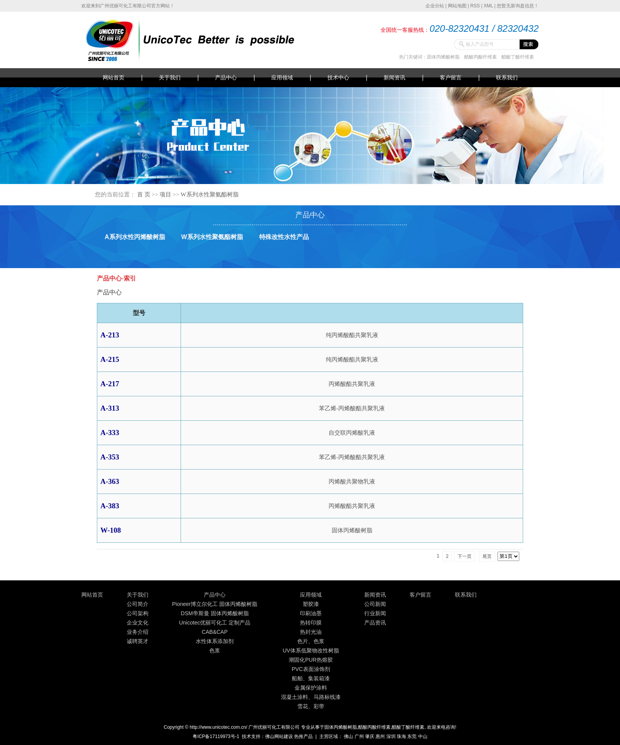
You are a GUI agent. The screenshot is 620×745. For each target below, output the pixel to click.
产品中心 (226, 77)
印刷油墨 (311, 613)
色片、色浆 (310, 641)
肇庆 (369, 736)
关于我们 (170, 77)
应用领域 (282, 77)
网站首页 (113, 77)
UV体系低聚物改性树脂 (310, 650)
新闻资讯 (394, 77)
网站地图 (457, 6)
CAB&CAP (215, 632)
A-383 (109, 506)
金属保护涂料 (310, 688)
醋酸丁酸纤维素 (517, 57)
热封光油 (311, 632)
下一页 (465, 556)
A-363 (109, 481)
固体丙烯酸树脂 (443, 57)
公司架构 (137, 613)
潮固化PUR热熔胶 (311, 660)
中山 (422, 736)
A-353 (109, 457)
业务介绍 (137, 632)
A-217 (109, 384)
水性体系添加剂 (215, 641)
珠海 (401, 736)
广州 (359, 736)
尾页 (487, 556)
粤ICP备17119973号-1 (216, 736)
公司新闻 (375, 604)
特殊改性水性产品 (284, 237)
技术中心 (338, 77)
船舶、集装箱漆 (311, 678)
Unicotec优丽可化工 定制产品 (214, 622)
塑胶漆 (311, 604)
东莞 (412, 736)
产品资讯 (375, 622)
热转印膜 (311, 622)
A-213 (109, 335)
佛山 (348, 736)
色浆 (214, 650)
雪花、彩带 (310, 706)
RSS (475, 6)
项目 (165, 194)
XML (488, 6)
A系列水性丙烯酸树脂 (135, 237)
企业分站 (434, 6)
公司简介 (137, 604)
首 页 (143, 194)
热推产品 (303, 736)
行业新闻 (375, 613)
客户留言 (451, 77)
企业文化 (137, 622)
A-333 (109, 432)
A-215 (109, 359)
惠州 (380, 736)
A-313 (109, 408)
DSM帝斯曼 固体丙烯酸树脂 (215, 613)
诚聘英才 (137, 641)
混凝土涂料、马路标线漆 (311, 697)
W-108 (110, 530)
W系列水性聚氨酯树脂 (209, 194)
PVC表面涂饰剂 (311, 669)
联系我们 (507, 77)
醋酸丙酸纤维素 (480, 57)
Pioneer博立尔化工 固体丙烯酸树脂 (214, 604)
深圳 (391, 736)
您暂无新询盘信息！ (518, 6)
